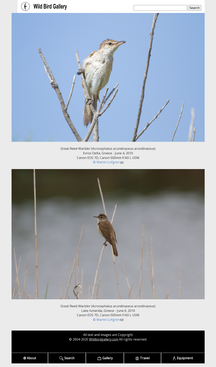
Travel (142, 358)
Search (67, 358)
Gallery (105, 358)
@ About (29, 358)
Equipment (183, 358)
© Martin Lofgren (108, 162)
